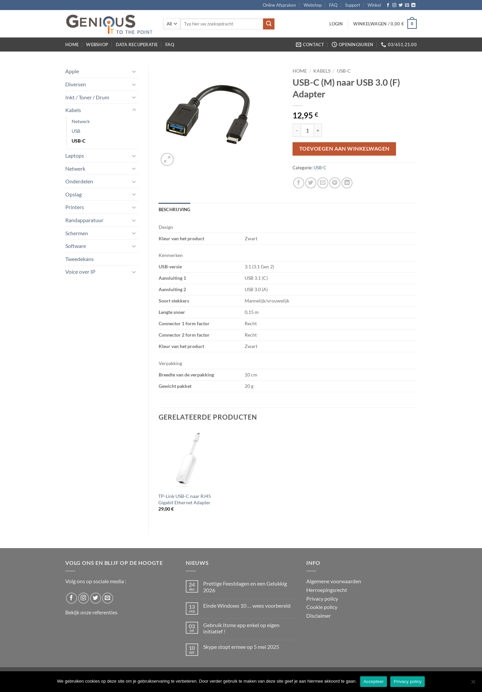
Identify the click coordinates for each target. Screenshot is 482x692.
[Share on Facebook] (298, 182)
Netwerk (81, 121)
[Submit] (268, 24)
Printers (74, 207)
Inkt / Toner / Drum (87, 97)
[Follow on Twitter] (401, 5)
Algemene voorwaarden (333, 581)
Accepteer (374, 681)
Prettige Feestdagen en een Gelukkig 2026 (245, 586)
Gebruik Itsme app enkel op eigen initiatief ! (241, 628)
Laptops (74, 155)
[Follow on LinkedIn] (413, 5)
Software (75, 246)
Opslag (73, 194)
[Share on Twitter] (310, 182)
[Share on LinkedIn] (346, 182)
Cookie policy (321, 607)
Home (72, 44)
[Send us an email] (407, 5)
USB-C (78, 141)
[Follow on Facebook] (388, 5)
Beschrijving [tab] (174, 209)
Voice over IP (80, 271)
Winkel (374, 5)
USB (76, 131)
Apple (72, 71)
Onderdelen (79, 181)
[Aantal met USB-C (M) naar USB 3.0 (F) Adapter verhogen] (318, 130)
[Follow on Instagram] (394, 5)
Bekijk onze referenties (91, 612)
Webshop (313, 5)
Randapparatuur (84, 220)
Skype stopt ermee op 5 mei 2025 (241, 646)
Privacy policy (322, 598)
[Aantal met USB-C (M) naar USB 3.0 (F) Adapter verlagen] (297, 130)
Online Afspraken (279, 5)
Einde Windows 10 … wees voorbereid (247, 605)
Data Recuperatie (137, 44)
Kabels (73, 110)
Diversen (75, 84)
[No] (473, 683)
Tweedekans (79, 259)
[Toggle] (134, 71)
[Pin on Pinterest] (334, 182)
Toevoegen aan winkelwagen (344, 149)
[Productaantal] (307, 130)
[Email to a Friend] (322, 182)
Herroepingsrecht (326, 590)
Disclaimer (318, 615)
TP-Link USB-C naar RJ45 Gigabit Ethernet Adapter (184, 499)
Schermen (76, 233)
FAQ (333, 5)
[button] (336, 24)
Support (352, 5)
